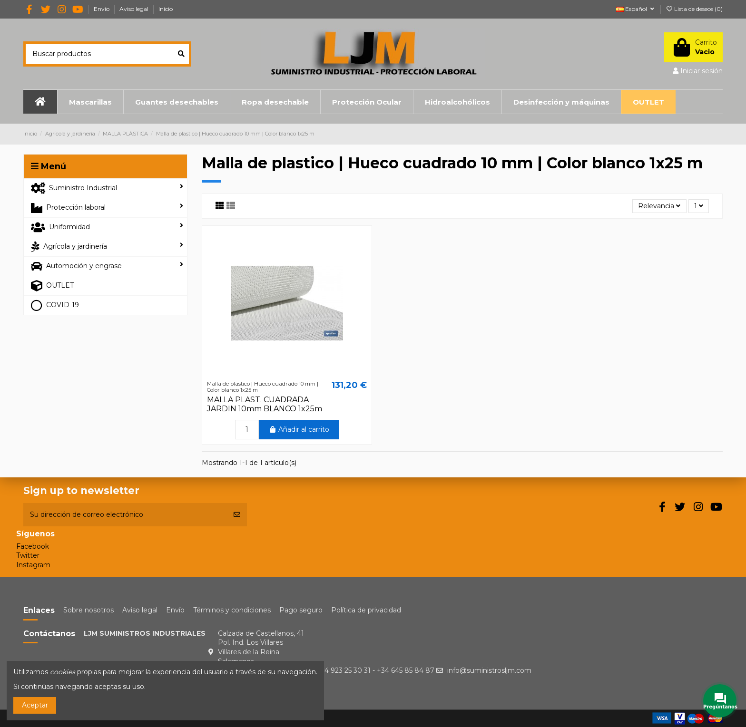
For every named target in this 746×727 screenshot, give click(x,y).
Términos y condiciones (232, 610)
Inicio (165, 8)
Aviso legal (134, 8)
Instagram (33, 565)
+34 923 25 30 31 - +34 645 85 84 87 (375, 670)
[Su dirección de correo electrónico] (125, 514)
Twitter (27, 555)
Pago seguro (301, 610)
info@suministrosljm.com (489, 670)
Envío (102, 8)
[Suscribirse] (237, 514)
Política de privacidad (366, 610)
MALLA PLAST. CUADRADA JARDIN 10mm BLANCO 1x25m (264, 404)
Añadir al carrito (299, 429)
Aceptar (35, 705)
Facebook (32, 546)
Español (636, 8)
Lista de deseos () (694, 8)
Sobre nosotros (88, 610)
